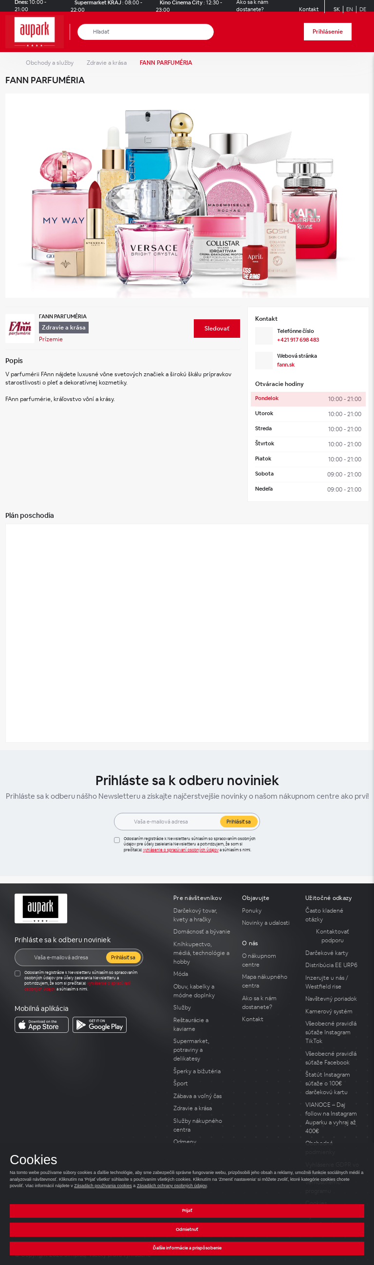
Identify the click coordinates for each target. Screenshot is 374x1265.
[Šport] (201, 1083)
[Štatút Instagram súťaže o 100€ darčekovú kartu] (332, 1083)
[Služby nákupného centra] (201, 1125)
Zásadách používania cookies (103, 1185)
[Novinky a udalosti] (268, 922)
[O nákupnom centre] (268, 960)
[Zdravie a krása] (201, 1108)
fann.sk (286, 364)
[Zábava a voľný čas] (201, 1096)
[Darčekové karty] (332, 953)
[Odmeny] (201, 1141)
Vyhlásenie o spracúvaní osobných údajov (181, 849)
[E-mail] (174, 821)
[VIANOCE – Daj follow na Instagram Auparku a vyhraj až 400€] (332, 1118)
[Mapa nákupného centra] (268, 981)
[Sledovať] (217, 328)
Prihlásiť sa (238, 821)
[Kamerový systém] (332, 1011)
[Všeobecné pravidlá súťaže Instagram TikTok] (332, 1032)
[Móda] (201, 974)
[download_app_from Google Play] (100, 1025)
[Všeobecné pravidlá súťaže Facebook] (332, 1058)
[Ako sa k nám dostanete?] (268, 1002)
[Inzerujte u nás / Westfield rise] (332, 982)
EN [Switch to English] (349, 9)
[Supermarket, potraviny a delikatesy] (201, 1050)
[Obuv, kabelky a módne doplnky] (201, 991)
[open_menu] (363, 31)
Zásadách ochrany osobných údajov (171, 1185)
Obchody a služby (50, 63)
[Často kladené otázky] (332, 915)
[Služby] (201, 1007)
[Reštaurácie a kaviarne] (201, 1024)
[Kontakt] (308, 9)
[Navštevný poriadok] (332, 998)
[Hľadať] (85, 31)
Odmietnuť (187, 1229)
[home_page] (37, 32)
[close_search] (208, 31)
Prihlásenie (328, 32)
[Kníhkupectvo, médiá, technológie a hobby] (201, 953)
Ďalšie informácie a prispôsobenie (187, 1248)
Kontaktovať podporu (332, 936)
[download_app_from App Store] (42, 1025)
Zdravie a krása (107, 63)
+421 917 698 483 (298, 339)
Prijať (187, 1210)
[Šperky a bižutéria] (201, 1071)
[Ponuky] (268, 910)
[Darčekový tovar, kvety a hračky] (201, 915)
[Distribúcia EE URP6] (332, 965)
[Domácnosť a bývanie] (201, 931)
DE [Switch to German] (362, 9)
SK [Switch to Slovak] (337, 9)
